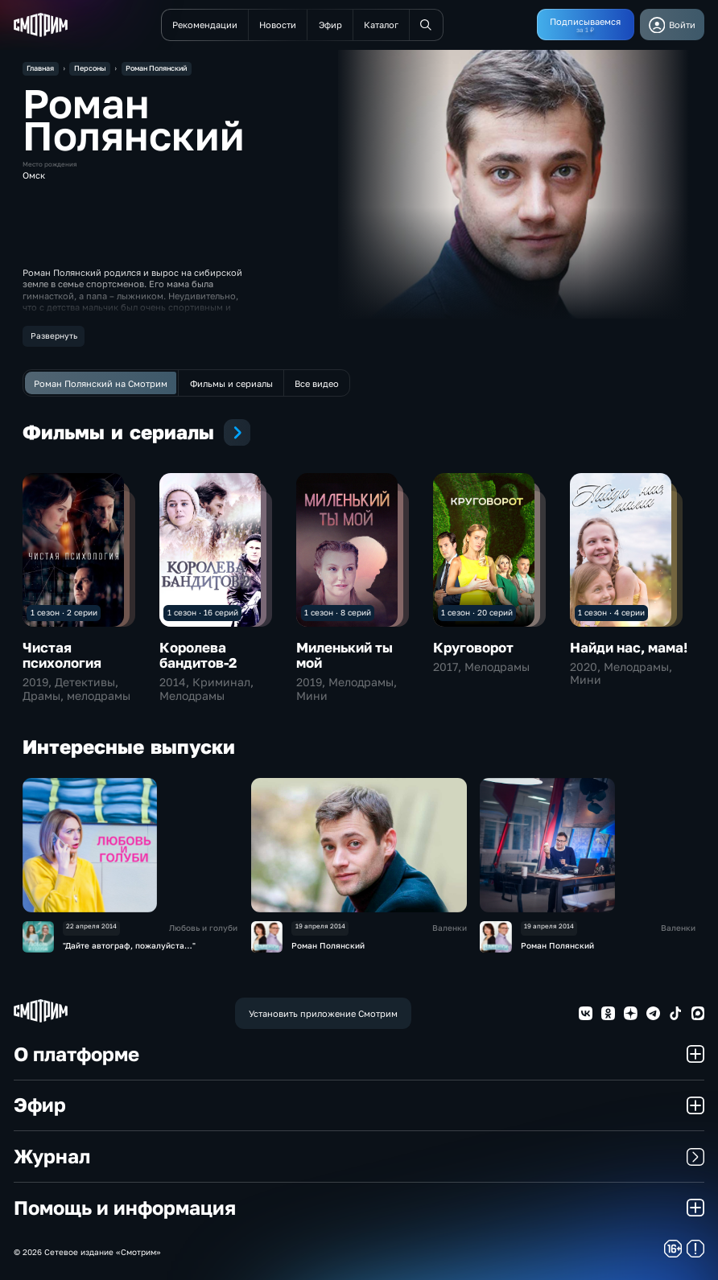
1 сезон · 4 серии (611, 612)
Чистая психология (62, 656)
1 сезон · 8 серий (337, 612)
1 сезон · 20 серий (477, 612)
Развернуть (54, 335)
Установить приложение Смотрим (323, 1013)
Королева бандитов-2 (198, 656)
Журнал (359, 1156)
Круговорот (473, 648)
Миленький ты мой (344, 656)
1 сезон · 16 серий (202, 612)
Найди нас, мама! (628, 648)
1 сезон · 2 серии (64, 612)
